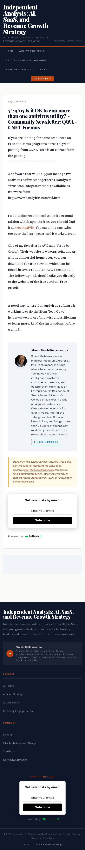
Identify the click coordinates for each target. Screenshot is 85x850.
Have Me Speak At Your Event (27, 69)
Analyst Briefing (32, 51)
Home (10, 51)
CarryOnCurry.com (15, 759)
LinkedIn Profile (46, 442)
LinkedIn (8, 734)
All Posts (8, 685)
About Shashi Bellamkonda (26, 60)
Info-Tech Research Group (38, 469)
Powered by (25, 536)
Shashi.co (9, 751)
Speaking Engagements (18, 711)
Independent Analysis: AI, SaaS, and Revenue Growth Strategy (26, 19)
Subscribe (41, 78)
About (26, 844)
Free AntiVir (24, 227)
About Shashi (11, 702)
